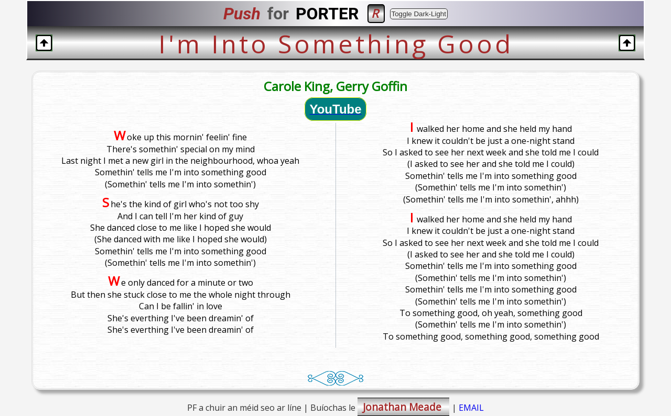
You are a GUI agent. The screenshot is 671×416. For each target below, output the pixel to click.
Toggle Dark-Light (419, 14)
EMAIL (471, 407)
